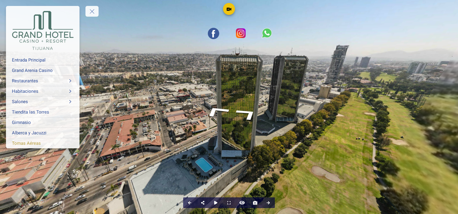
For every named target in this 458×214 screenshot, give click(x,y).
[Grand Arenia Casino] (43, 70)
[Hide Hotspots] (242, 202)
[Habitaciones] (43, 91)
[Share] (202, 202)
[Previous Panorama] (189, 202)
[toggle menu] (92, 11)
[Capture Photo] (255, 202)
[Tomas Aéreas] (43, 143)
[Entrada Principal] (43, 60)
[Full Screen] (229, 202)
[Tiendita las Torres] (43, 112)
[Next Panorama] (268, 202)
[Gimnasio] (43, 122)
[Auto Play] (215, 202)
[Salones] (43, 102)
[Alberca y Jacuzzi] (43, 133)
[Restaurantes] (43, 81)
